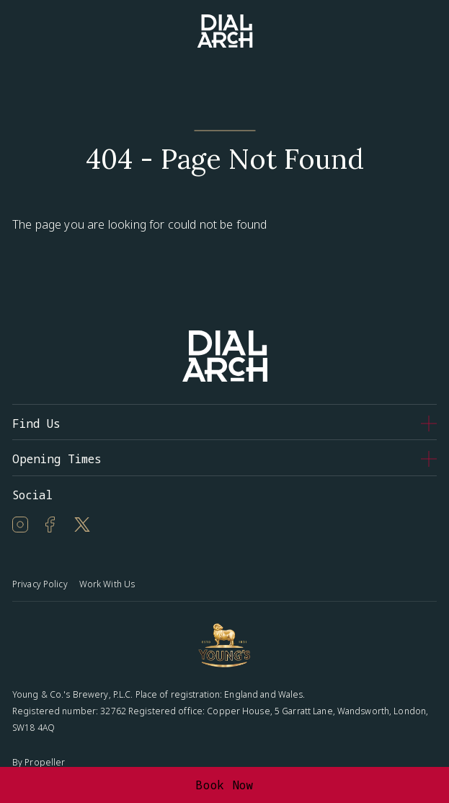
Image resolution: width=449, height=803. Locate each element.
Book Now (224, 785)
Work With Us (107, 584)
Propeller (45, 762)
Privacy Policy (40, 584)
